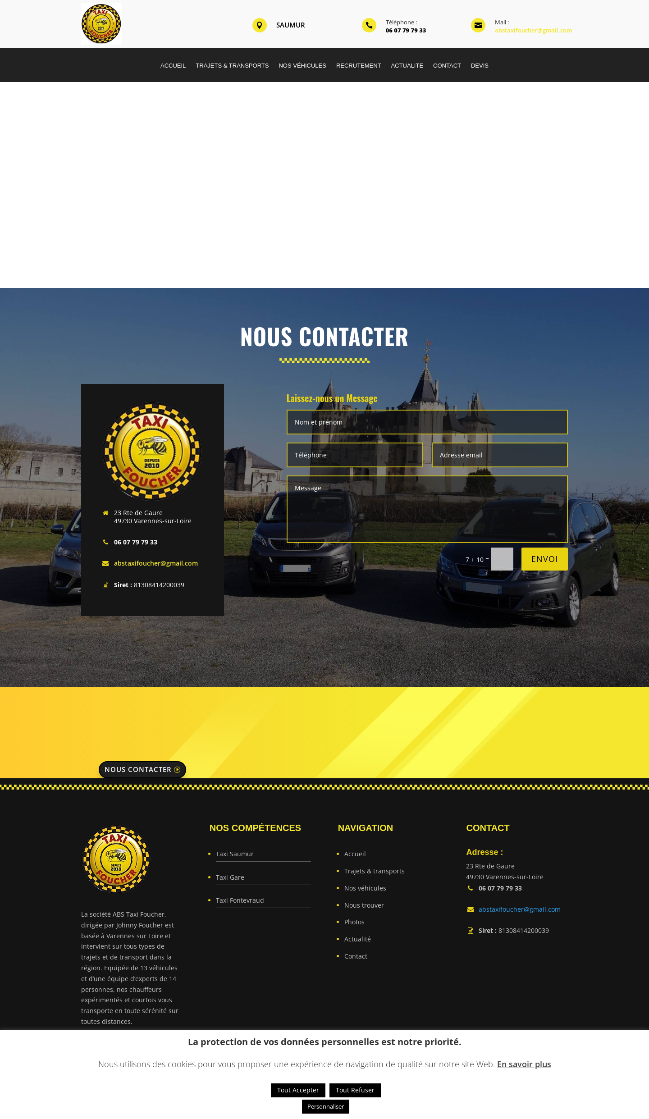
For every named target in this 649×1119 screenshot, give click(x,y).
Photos (354, 922)
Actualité (357, 939)
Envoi (544, 558)
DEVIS (480, 66)
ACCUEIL (173, 66)
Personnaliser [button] (325, 1106)
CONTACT (447, 66)
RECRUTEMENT (358, 66)
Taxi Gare (230, 877)
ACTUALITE (407, 66)
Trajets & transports (374, 871)
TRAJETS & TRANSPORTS (232, 66)
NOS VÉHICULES (302, 66)
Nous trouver (364, 905)
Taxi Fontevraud (240, 900)
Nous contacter (138, 769)
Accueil (355, 854)
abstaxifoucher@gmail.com (533, 30)
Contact (355, 956)
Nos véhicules (365, 888)
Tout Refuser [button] (355, 1090)
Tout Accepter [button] (298, 1090)
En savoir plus (524, 1064)
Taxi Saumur (235, 854)
